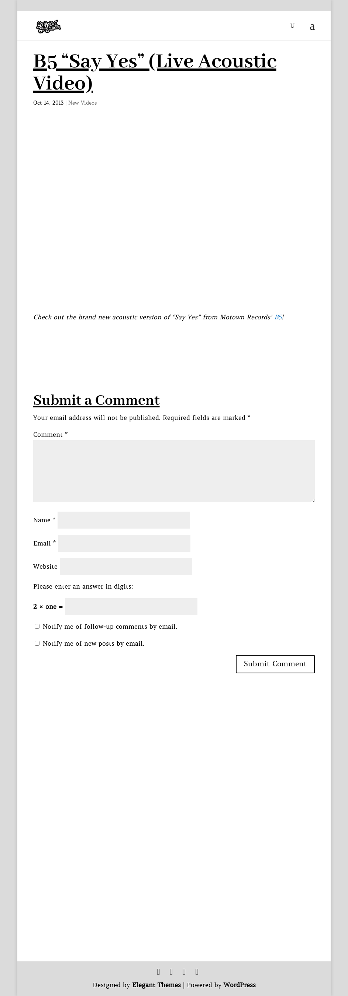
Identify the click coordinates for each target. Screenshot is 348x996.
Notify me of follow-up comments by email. (110, 626)
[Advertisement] (167, 339)
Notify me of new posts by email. (93, 643)
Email (44, 543)
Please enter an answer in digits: (83, 586)
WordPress (240, 985)
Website (45, 566)
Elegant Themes (156, 985)
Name (44, 520)
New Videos (82, 102)
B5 (278, 317)
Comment (50, 435)
